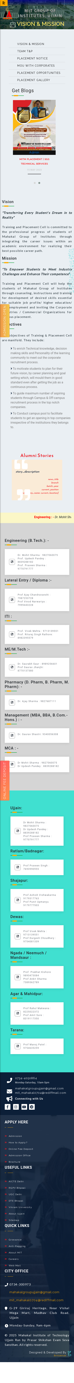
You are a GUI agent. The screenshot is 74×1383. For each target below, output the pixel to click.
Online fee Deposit (4, 780)
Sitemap (12, 1220)
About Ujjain (15, 1213)
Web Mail (13, 1265)
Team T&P (22, 51)
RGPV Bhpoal (15, 1188)
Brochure (12, 1162)
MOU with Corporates (33, 65)
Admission (13, 1136)
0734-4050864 (26, 1078)
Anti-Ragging (15, 1246)
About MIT (13, 1252)
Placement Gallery (31, 80)
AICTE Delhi (14, 1181)
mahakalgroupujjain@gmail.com (39, 1088)
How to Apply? (16, 1142)
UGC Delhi (13, 1194)
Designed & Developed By (47, 1352)
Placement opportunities (36, 72)
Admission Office (18, 1155)
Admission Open (4, 321)
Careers (12, 1259)
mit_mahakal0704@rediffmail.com (40, 1093)
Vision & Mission (28, 44)
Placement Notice (30, 58)
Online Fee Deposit (19, 1149)
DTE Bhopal (14, 1200)
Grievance (13, 1239)
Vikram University (18, 1207)
